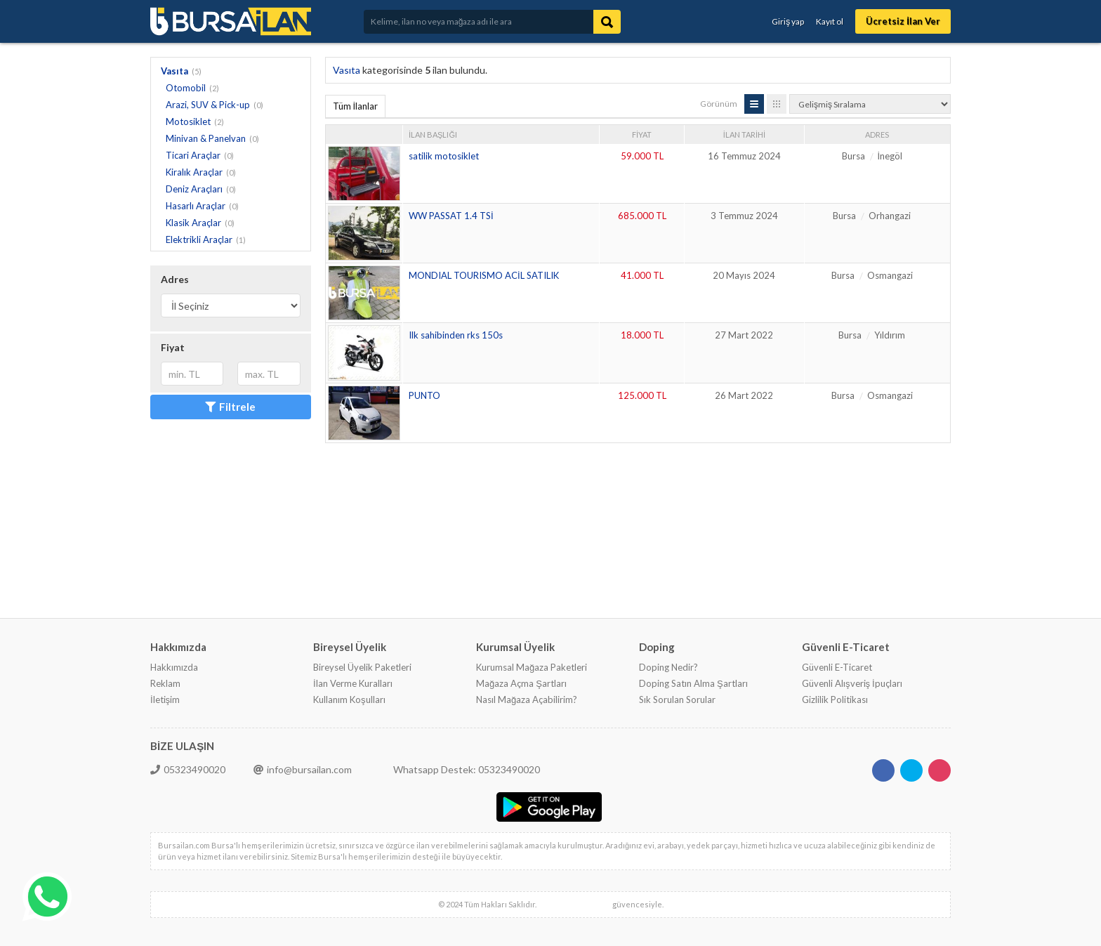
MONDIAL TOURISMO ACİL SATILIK (484, 275)
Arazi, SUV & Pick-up (208, 104)
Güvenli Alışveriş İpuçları (852, 683)
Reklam (165, 683)
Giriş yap (788, 21)
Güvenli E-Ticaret (837, 667)
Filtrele (230, 406)
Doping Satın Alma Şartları (693, 683)
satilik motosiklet (444, 156)
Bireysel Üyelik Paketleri (362, 667)
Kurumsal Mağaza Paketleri (531, 667)
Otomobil (186, 87)
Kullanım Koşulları (349, 699)
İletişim (165, 699)
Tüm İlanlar (355, 106)
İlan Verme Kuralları (353, 683)
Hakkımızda (174, 667)
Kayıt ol (829, 21)
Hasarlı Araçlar (195, 205)
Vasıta (174, 71)
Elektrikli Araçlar (199, 239)
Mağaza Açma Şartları (521, 683)
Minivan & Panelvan (206, 138)
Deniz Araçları (194, 189)
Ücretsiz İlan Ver (903, 21)
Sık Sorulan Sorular (677, 699)
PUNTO (424, 395)
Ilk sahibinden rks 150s (456, 335)
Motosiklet (188, 121)
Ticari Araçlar (193, 155)
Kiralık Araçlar (194, 172)
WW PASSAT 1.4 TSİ (451, 215)
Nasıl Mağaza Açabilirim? (526, 699)
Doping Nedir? (668, 667)
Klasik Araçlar (193, 222)
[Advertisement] (580, 488)
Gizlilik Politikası (835, 699)
